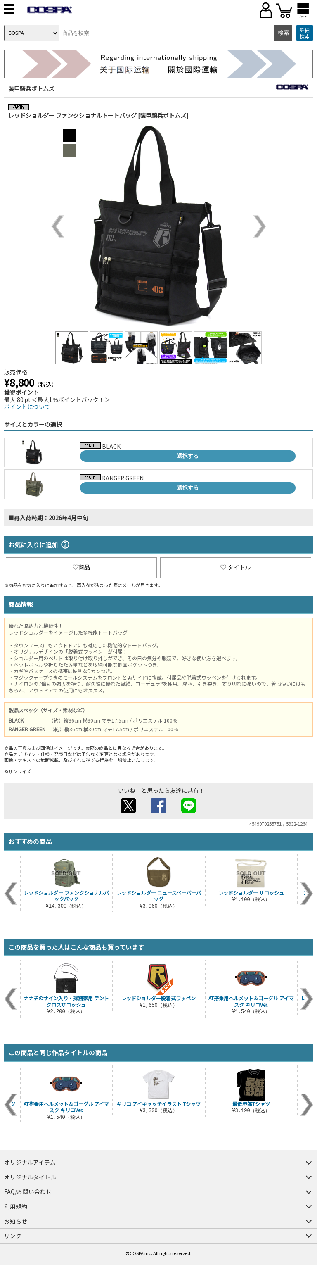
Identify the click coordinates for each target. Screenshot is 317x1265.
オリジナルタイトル (30, 1177)
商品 (81, 567)
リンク (12, 1236)
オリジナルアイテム (30, 1162)
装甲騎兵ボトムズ (31, 88)
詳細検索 (305, 33)
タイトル (235, 567)
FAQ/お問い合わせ (28, 1191)
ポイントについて (27, 406)
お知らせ (15, 1221)
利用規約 (15, 1206)
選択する (188, 456)
